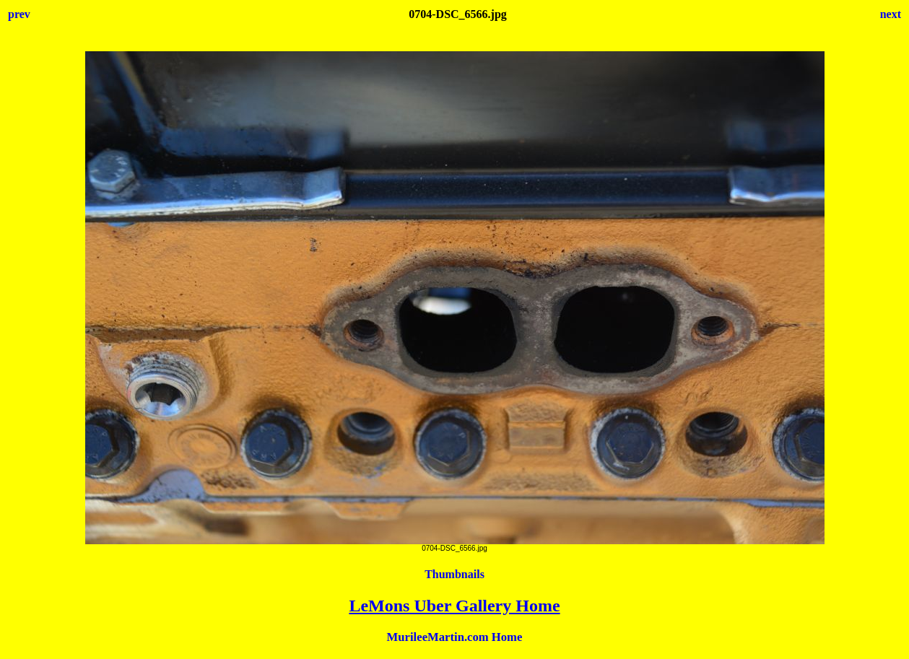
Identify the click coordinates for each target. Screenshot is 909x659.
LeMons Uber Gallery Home (454, 605)
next (890, 14)
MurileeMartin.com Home (455, 637)
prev (19, 14)
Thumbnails (454, 574)
